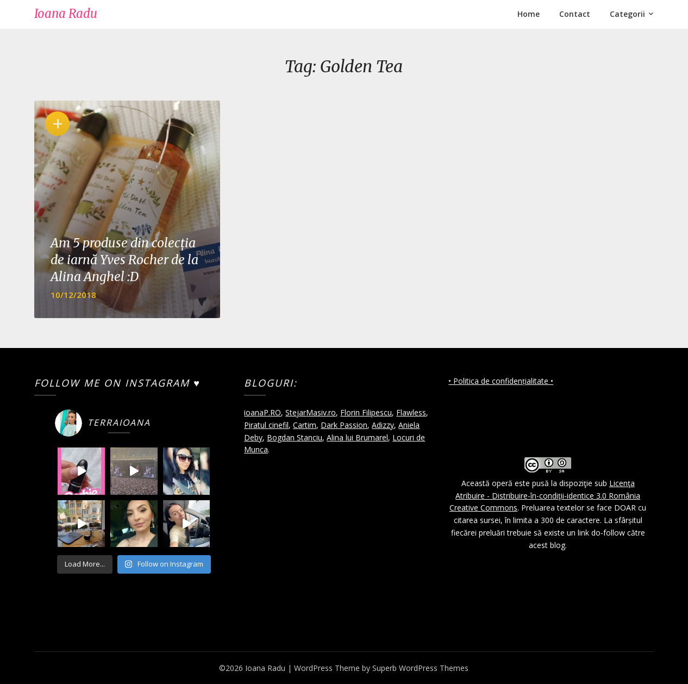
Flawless (411, 412)
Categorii (627, 14)
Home (528, 14)
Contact (574, 14)
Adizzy (383, 425)
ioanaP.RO (262, 412)
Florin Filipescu (366, 412)
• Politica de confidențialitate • (500, 381)
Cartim (304, 425)
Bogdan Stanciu (294, 437)
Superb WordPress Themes (420, 668)
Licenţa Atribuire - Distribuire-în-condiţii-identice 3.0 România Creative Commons (544, 495)
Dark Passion (344, 425)
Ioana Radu (65, 13)
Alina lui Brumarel (357, 437)
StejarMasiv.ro (310, 412)
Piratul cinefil (266, 425)
